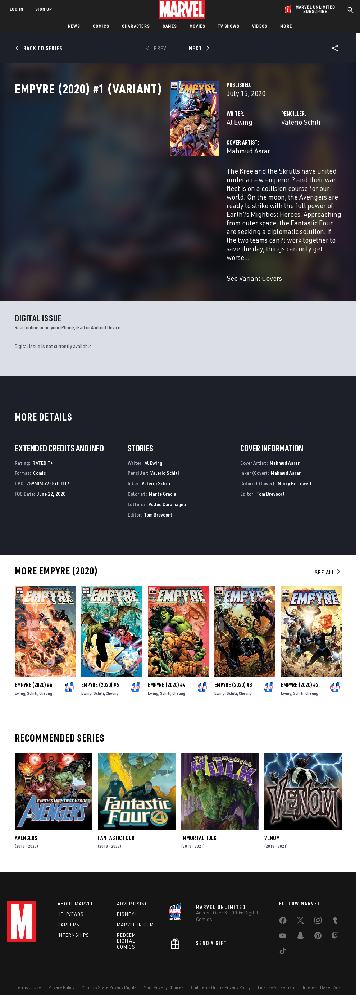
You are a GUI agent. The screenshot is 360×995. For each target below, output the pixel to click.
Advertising (132, 892)
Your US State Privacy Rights (109, 975)
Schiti (32, 681)
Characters (136, 26)
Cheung (45, 681)
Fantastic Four (116, 826)
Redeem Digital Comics (126, 930)
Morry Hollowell (295, 472)
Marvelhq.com (135, 913)
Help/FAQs (71, 902)
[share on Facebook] (283, 910)
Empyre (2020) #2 (299, 673)
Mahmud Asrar (139, 182)
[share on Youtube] (282, 925)
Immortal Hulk (198, 826)
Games (170, 26)
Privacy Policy (61, 975)
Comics (101, 26)
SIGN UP (43, 9)
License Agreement (277, 975)
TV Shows (228, 26)
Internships (73, 923)
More (286, 26)
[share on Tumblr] (335, 910)
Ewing (20, 681)
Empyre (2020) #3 (233, 673)
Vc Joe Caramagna (167, 493)
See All (328, 560)
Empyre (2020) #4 (166, 673)
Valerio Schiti (246, 154)
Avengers (26, 826)
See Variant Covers (145, 266)
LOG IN (16, 9)
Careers (68, 913)
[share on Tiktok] (282, 940)
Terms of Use (28, 975)
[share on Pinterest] (318, 925)
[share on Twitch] (335, 925)
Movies (197, 26)
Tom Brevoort (158, 503)
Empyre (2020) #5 (100, 673)
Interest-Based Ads (322, 975)
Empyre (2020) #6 (33, 673)
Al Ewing (131, 154)
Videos (259, 26)
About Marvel (76, 892)
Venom (272, 826)
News (74, 26)
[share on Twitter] (300, 910)
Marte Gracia (162, 482)
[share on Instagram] (318, 910)
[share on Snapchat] (300, 925)
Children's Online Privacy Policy (221, 975)
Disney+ (127, 902)
